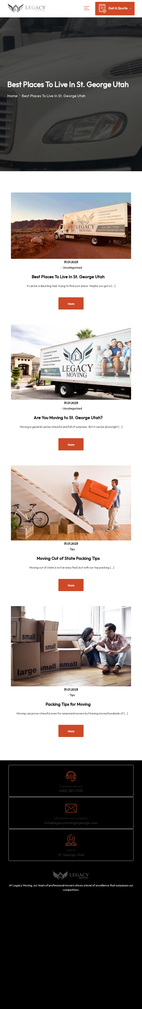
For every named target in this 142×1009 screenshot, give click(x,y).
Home (12, 96)
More (71, 304)
